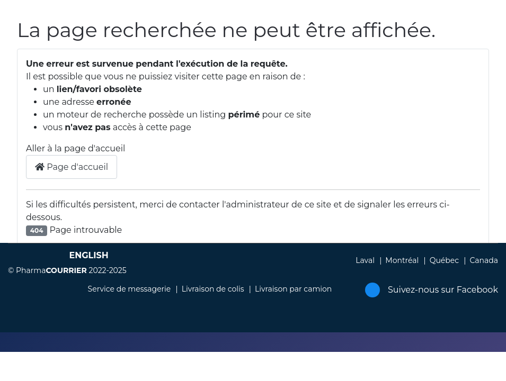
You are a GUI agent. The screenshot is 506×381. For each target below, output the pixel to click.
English (89, 255)
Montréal (402, 260)
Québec (444, 260)
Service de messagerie (129, 289)
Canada (483, 260)
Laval (365, 260)
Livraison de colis (213, 289)
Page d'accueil (71, 167)
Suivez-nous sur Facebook (431, 290)
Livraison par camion (293, 289)
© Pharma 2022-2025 (67, 270)
